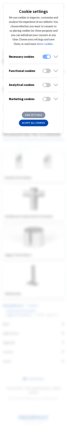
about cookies (45, 44)
